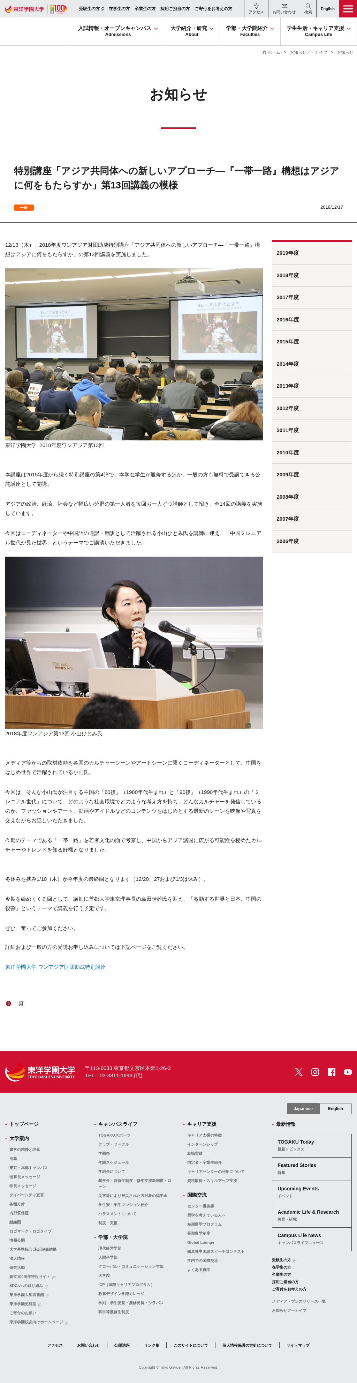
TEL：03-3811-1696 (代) (114, 1075)
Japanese (303, 1108)
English (335, 1108)
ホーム (274, 52)
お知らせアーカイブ (308, 52)
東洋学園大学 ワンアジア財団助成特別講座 (55, 967)
